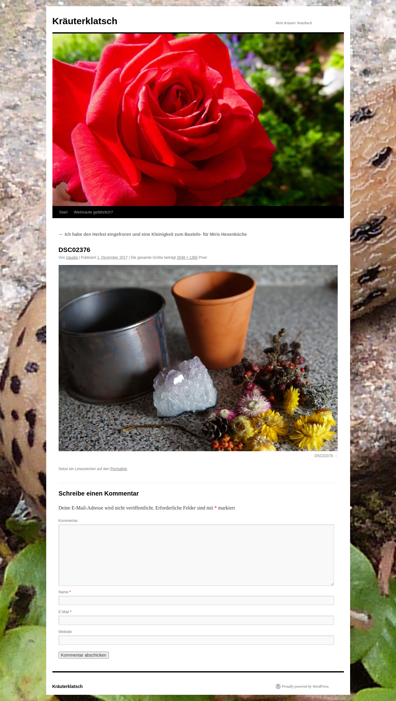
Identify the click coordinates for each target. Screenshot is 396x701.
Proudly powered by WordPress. (306, 686)
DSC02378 (323, 456)
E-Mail (65, 612)
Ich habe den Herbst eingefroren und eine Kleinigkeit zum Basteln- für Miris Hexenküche (153, 234)
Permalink (118, 469)
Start (63, 212)
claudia (72, 257)
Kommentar (68, 521)
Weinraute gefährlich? (93, 212)
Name (65, 592)
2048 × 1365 (187, 257)
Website (65, 632)
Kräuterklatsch (85, 21)
